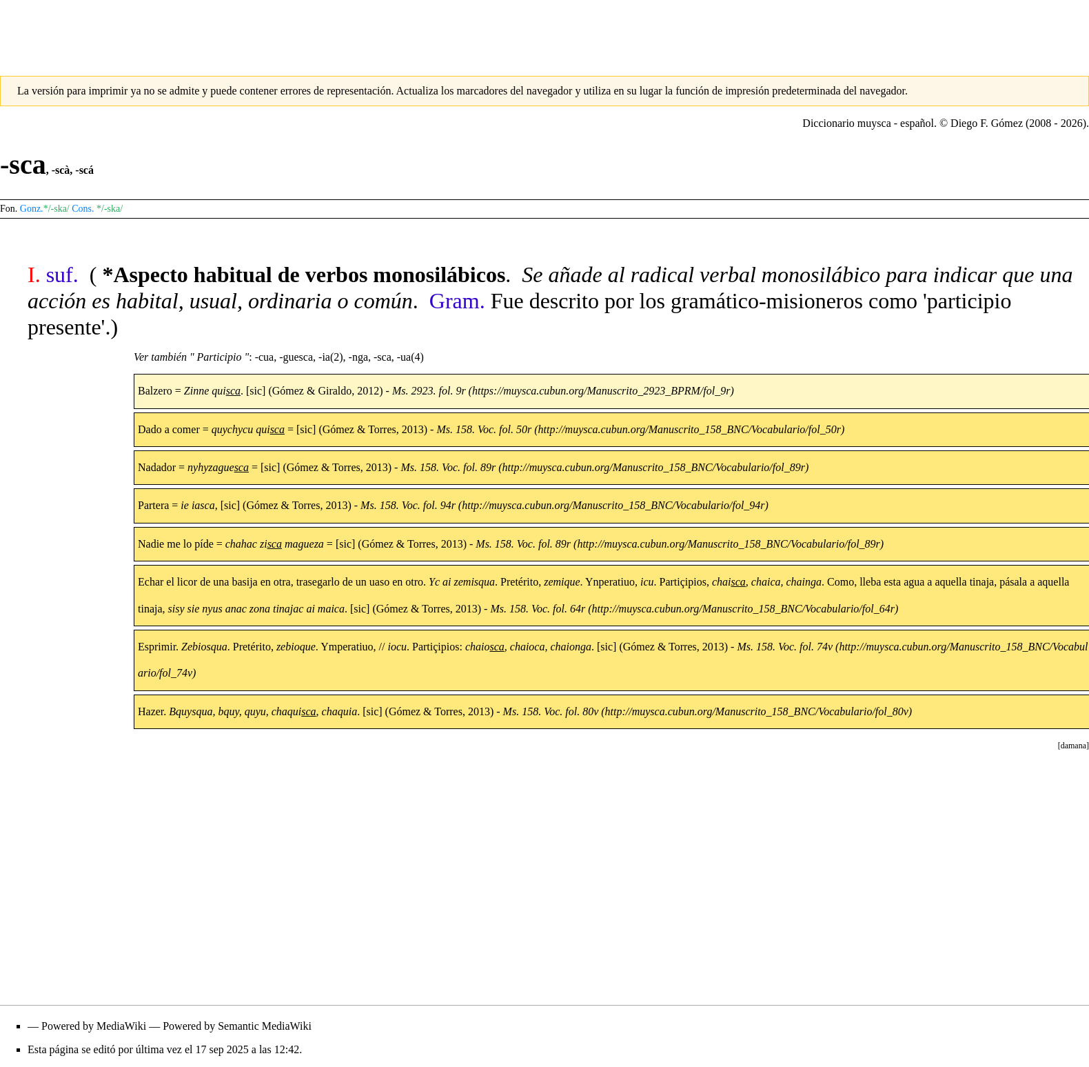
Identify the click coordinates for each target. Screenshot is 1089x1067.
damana (1073, 745)
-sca (382, 357)
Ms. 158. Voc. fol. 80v (551, 711)
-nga (358, 357)
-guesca (296, 357)
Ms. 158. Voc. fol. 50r (483, 429)
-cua (264, 357)
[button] (1073, 745)
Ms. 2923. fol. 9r (429, 391)
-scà (61, 170)
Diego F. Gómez (986, 123)
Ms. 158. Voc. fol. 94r (408, 505)
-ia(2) (330, 357)
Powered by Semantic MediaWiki (237, 1026)
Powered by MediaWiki (93, 1026)
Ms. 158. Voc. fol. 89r (448, 467)
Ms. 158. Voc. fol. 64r (537, 609)
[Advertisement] (544, 31)
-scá (84, 170)
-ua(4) (410, 357)
